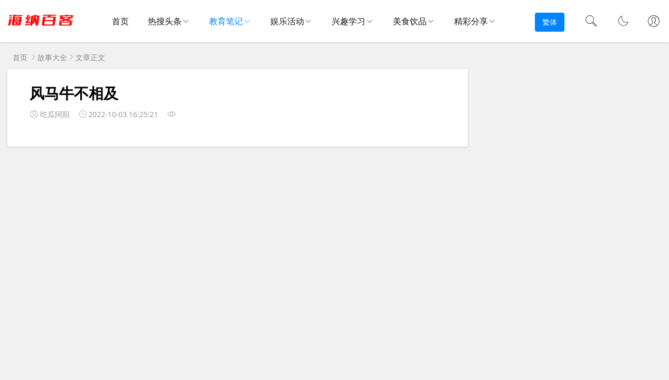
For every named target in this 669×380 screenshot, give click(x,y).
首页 (120, 21)
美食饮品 (410, 21)
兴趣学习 (348, 21)
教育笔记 (226, 21)
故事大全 (52, 57)
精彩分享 (471, 21)
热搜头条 (165, 21)
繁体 (549, 22)
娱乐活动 (287, 21)
